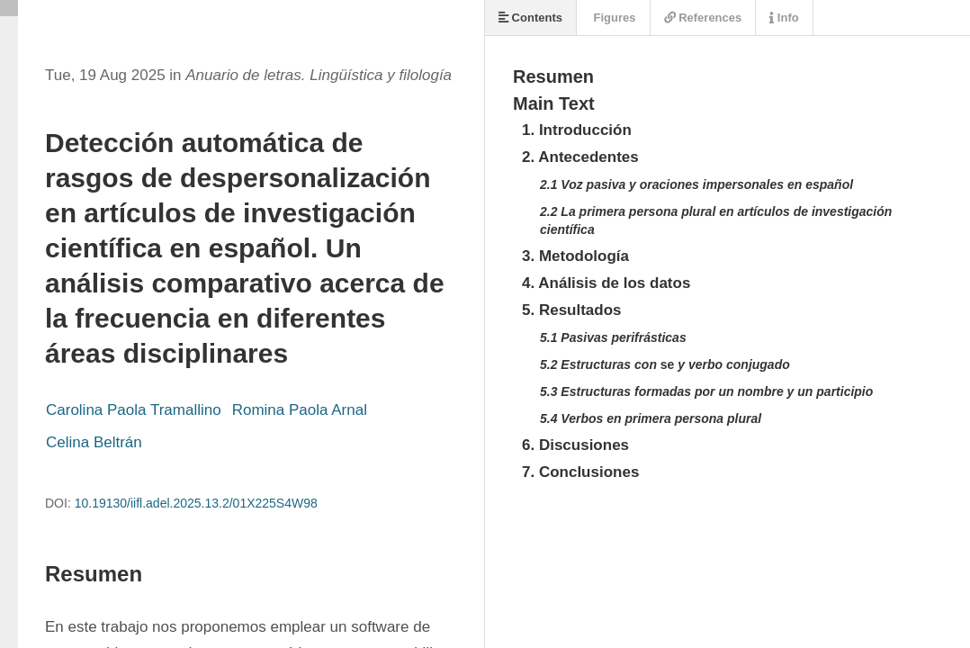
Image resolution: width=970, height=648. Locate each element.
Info (783, 17)
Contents (530, 17)
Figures (613, 17)
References (703, 17)
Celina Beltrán (94, 442)
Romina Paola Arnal (299, 409)
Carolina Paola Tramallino (133, 409)
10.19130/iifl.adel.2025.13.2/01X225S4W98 (196, 503)
